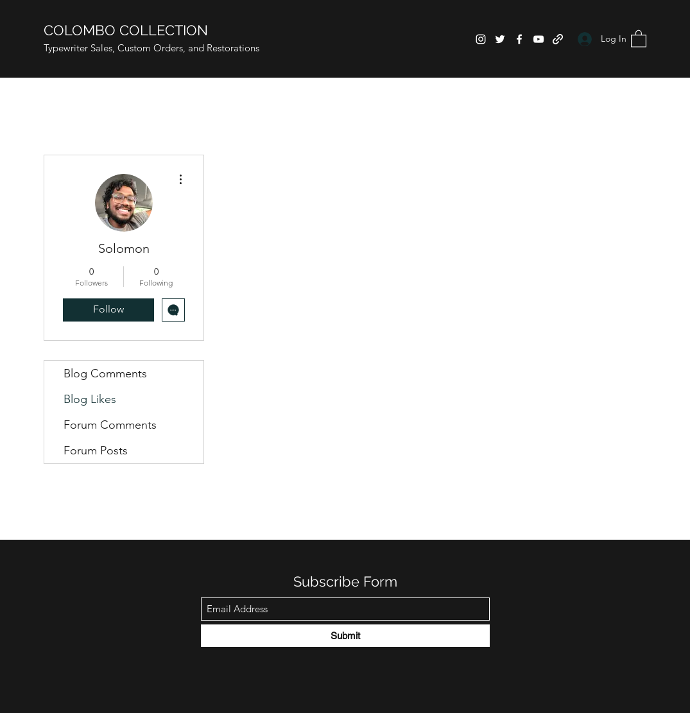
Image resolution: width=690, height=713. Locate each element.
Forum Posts (96, 450)
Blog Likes (90, 399)
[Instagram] (480, 39)
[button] (638, 38)
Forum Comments (110, 425)
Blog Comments (105, 373)
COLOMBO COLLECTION (126, 30)
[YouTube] (538, 39)
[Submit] (345, 635)
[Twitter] (500, 39)
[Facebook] (519, 39)
